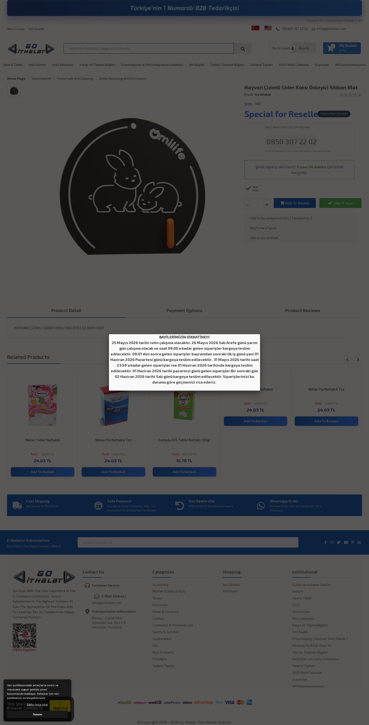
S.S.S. (296, 605)
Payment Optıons (184, 310)
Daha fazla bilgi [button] (37, 704)
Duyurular (322, 65)
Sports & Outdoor (165, 632)
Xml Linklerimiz (63, 65)
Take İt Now (340, 203)
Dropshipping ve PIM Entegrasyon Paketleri (152, 65)
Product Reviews (302, 310)
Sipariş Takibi (12, 65)
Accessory (160, 585)
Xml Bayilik (36, 29)
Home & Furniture (165, 612)
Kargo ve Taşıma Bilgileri (97, 65)
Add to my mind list (264, 238)
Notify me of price (263, 228)
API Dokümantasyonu (350, 65)
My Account (281, 48)
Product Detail (66, 310)
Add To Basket (294, 203)
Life (155, 645)
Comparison (301, 218)
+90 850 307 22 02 (292, 29)
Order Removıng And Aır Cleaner (123, 78)
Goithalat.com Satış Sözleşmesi (315, 659)
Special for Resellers (285, 114)
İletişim (297, 591)
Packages (159, 659)
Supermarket (41, 78)
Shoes (157, 598)
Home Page (16, 78)
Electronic (160, 605)
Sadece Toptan (261, 65)
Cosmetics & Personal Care (172, 625)
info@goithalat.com (329, 29)
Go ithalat (263, 94)
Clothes (158, 618)
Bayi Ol (304, 48)
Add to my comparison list (269, 218)
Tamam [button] (37, 714)
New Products (163, 652)
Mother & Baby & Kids (168, 591)
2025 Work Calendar (294, 65)
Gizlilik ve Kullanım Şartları (311, 585)
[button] (358, 359)
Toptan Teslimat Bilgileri (227, 65)
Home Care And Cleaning (75, 78)
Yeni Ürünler (16, 29)
